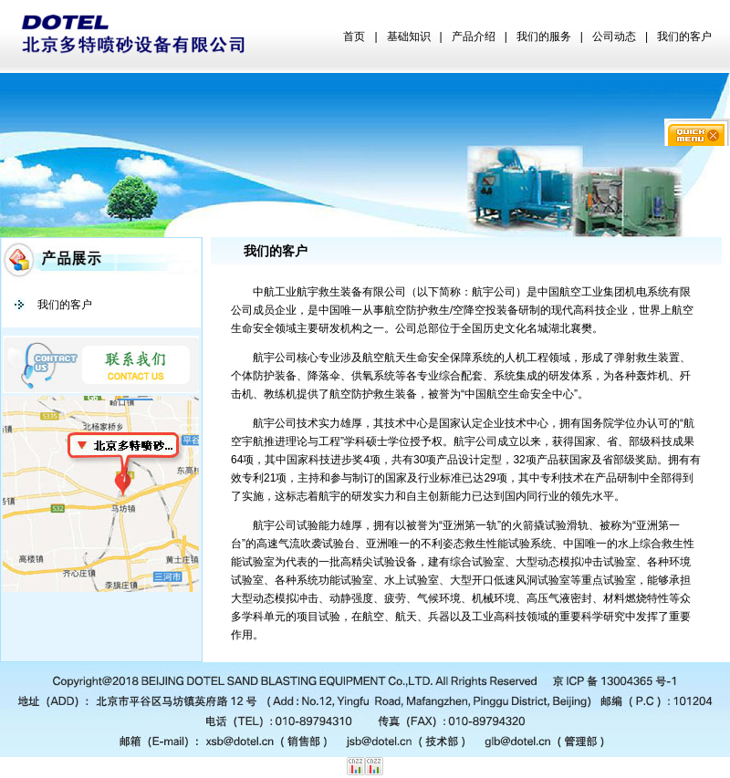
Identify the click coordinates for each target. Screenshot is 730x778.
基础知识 (409, 36)
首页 (354, 36)
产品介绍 (473, 36)
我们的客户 (684, 36)
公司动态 (614, 36)
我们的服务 (543, 36)
